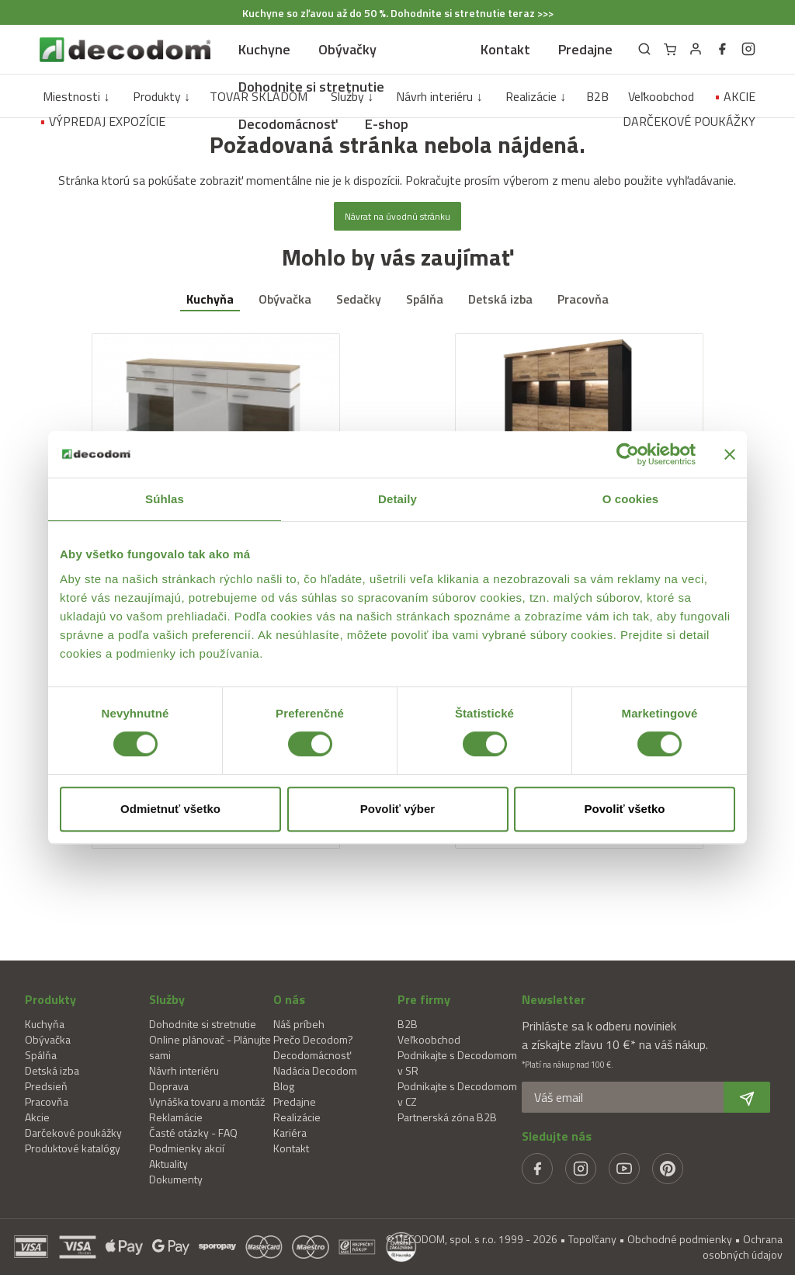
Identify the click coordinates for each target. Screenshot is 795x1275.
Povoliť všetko (625, 808)
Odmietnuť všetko (170, 808)
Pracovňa (583, 299)
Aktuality (168, 1163)
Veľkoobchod (661, 96)
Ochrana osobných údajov (743, 1247)
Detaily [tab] (397, 498)
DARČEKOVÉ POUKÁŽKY (689, 121)
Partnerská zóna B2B (447, 1117)
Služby (167, 999)
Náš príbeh (299, 1024)
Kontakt (505, 49)
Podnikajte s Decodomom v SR (457, 1063)
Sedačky (358, 299)
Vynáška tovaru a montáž (207, 1101)
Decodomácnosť (287, 123)
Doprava (169, 1086)
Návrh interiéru (184, 1070)
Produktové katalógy (72, 1148)
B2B (597, 96)
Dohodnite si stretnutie (311, 86)
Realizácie (297, 1117)
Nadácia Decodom (315, 1070)
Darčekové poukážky (73, 1132)
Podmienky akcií (186, 1148)
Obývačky (347, 49)
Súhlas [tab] (164, 498)
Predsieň (46, 1086)
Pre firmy (424, 999)
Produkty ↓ (161, 96)
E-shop (386, 123)
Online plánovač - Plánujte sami (210, 1047)
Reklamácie (176, 1117)
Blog (283, 1086)
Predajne (585, 49)
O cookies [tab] (630, 498)
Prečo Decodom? (313, 1039)
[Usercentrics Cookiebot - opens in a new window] (628, 454)
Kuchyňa (210, 299)
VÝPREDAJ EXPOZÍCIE (102, 121)
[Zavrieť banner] (729, 454)
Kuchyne (264, 49)
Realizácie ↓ (535, 96)
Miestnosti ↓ (76, 96)
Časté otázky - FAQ (193, 1132)
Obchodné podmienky (679, 1239)
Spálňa (424, 299)
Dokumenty (176, 1179)
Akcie (37, 1117)
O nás (289, 999)
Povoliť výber (397, 808)
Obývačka (285, 299)
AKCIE (734, 96)
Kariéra (290, 1132)
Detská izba (500, 299)
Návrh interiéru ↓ (439, 96)
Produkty (50, 999)
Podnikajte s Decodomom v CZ (457, 1094)
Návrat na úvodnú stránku (397, 216)
